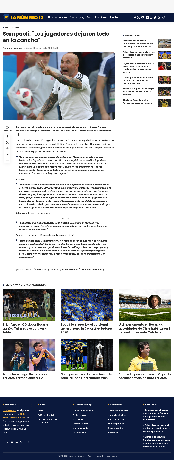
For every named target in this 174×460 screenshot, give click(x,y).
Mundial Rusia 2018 (92, 270)
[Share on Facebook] (7, 137)
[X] (138, 17)
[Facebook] (134, 17)
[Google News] (147, 17)
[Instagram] (151, 17)
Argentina (40, 270)
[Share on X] (7, 144)
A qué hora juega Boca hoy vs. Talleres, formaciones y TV (25, 377)
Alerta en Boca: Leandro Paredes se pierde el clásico (137, 99)
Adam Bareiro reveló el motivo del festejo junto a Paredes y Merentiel (139, 53)
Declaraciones (14, 28)
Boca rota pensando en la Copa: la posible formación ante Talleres (145, 377)
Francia (54, 270)
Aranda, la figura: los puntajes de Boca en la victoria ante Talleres (138, 89)
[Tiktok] (155, 17)
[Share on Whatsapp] (7, 150)
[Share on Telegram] (7, 157)
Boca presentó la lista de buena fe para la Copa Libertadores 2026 (86, 377)
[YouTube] (143, 17)
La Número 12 (10, 410)
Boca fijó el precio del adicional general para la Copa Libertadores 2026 (87, 329)
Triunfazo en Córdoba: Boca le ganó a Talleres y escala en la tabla (25, 329)
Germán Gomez (15, 48)
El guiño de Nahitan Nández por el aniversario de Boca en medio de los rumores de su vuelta (139, 65)
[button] (163, 17)
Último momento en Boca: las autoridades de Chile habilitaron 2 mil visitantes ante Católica (144, 329)
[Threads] (159, 17)
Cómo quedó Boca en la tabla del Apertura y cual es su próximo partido (138, 78)
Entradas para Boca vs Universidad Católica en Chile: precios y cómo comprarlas (138, 41)
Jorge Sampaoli (70, 270)
